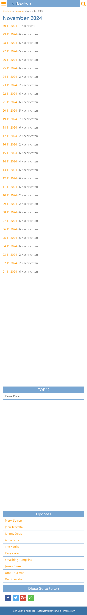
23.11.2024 (10, 85)
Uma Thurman (14, 573)
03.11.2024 (10, 255)
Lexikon (20, 3)
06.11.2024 (10, 229)
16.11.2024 (10, 144)
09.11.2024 (10, 204)
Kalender (19, 11)
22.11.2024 (10, 94)
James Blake (13, 566)
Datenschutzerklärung (49, 610)
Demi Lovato (13, 579)
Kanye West (13, 553)
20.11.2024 (10, 110)
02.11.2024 (10, 263)
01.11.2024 (10, 272)
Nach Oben (17, 610)
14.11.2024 (10, 161)
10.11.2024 (10, 195)
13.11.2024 (10, 170)
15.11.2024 (10, 153)
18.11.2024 (10, 127)
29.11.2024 (10, 34)
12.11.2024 (10, 178)
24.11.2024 (10, 77)
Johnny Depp (13, 534)
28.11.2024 (10, 43)
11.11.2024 (10, 187)
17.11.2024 (10, 136)
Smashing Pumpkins (18, 560)
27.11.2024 (10, 51)
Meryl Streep (13, 520)
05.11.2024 (10, 238)
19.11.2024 (10, 119)
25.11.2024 (10, 68)
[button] (8, 598)
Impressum (69, 610)
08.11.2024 (10, 212)
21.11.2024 (10, 102)
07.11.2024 (10, 221)
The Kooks (12, 547)
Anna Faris (12, 540)
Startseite (8, 11)
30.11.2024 (10, 26)
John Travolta (14, 527)
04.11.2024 (10, 246)
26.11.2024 (10, 60)
